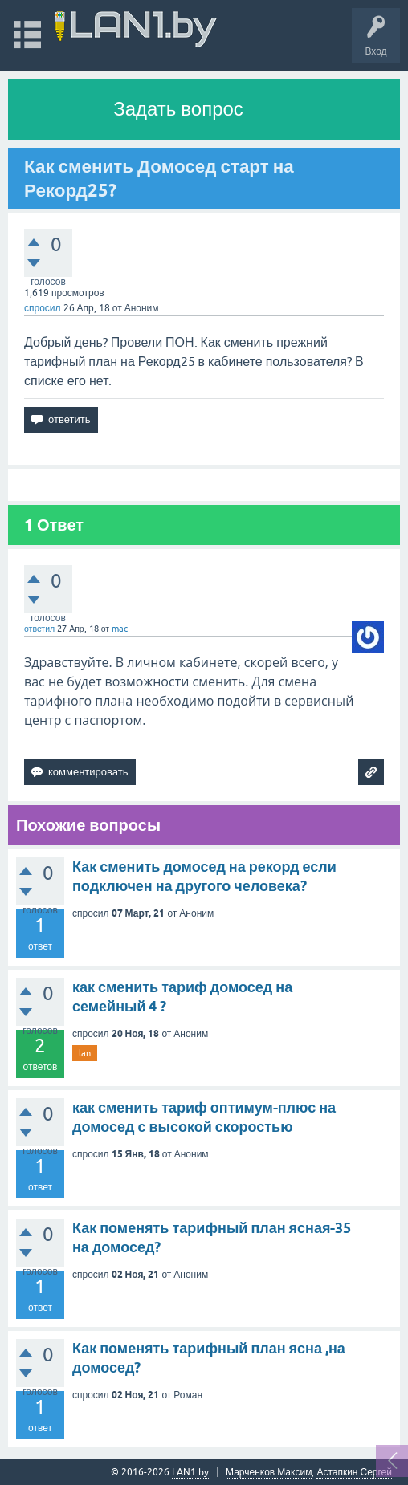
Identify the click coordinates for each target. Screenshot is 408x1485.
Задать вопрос (178, 109)
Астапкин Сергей (354, 1472)
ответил (39, 628)
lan (85, 1053)
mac (120, 628)
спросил (42, 308)
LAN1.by (190, 1472)
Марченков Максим (269, 1472)
